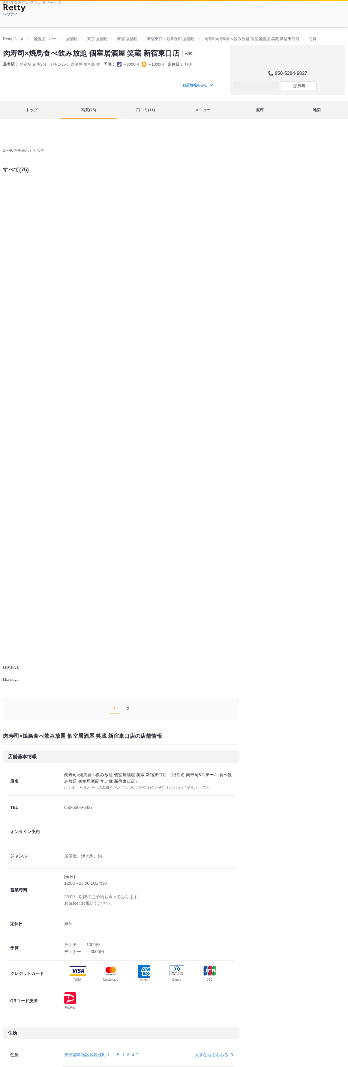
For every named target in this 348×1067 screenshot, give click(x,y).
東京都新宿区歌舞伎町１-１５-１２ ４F (101, 1054)
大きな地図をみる (213, 1054)
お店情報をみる (197, 85)
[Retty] (14, 8)
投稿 (301, 86)
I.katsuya (11, 667)
